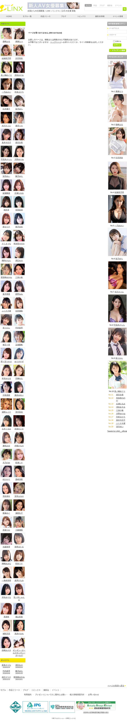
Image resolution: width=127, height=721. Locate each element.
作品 (95, 5)
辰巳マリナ (6, 677)
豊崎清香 (19, 479)
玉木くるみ (6, 429)
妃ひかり (6, 479)
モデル (88, 5)
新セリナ (6, 227)
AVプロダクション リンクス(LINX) (11, 8)
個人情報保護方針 (77, 694)
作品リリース (45, 16)
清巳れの (19, 260)
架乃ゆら (19, 109)
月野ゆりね (19, 159)
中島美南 (6, 395)
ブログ (102, 5)
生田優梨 (19, 311)
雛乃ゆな (19, 176)
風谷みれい (19, 395)
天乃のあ (6, 463)
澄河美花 (19, 412)
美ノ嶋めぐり (6, 75)
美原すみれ (19, 634)
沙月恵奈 (19, 58)
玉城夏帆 (19, 345)
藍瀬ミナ (19, 463)
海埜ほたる (19, 547)
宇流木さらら (6, 159)
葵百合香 (19, 142)
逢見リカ (19, 126)
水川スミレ (6, 126)
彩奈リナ (19, 564)
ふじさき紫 (6, 311)
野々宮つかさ (6, 361)
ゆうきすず (19, 361)
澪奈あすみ (19, 75)
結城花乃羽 (6, 58)
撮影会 (109, 5)
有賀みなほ (6, 378)
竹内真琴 (19, 328)
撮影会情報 (100, 16)
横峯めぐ (6, 513)
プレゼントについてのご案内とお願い (50, 694)
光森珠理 (6, 547)
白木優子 (6, 109)
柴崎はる (6, 41)
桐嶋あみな (6, 564)
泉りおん (6, 328)
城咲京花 (6, 634)
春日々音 (6, 345)
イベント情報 (118, 16)
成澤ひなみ (19, 580)
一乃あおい (6, 92)
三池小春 (19, 277)
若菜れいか (19, 429)
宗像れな (19, 378)
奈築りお (6, 530)
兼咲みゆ (6, 446)
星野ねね (19, 294)
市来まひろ (19, 92)
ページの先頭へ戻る (116, 686)
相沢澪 (6, 210)
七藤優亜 (19, 530)
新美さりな (6, 665)
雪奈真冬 (6, 496)
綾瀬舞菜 (6, 193)
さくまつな (6, 244)
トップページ (55, 42)
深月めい (6, 176)
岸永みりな (6, 597)
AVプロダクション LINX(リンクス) (9, 16)
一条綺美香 (6, 580)
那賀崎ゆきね (6, 277)
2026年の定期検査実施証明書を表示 (96, 712)
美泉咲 (6, 617)
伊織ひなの (19, 446)
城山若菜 (19, 617)
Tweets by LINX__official (117, 431)
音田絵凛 (19, 210)
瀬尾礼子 (19, 513)
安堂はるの (19, 496)
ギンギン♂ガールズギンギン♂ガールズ (19, 652)
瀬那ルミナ (6, 412)
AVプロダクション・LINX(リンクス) (64, 718)
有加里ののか (19, 244)
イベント (118, 5)
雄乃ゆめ (19, 227)
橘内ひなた (6, 260)
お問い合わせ (93, 694)
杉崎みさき (6, 650)
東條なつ (19, 41)
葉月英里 (6, 294)
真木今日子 (6, 142)
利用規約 (27, 694)
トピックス (82, 16)
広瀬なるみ (19, 193)
